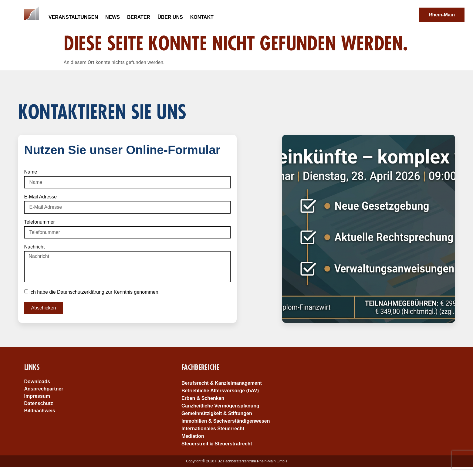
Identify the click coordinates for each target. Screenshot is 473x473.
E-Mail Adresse (40, 196)
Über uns (170, 17)
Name (30, 172)
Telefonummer (39, 222)
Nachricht (34, 247)
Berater (138, 17)
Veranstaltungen (73, 17)
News (112, 17)
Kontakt (201, 17)
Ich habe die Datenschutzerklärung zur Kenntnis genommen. (94, 291)
